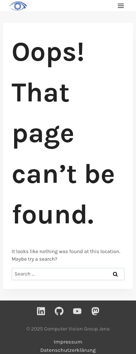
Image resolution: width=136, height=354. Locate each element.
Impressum (68, 341)
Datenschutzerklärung (68, 350)
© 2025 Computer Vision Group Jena (68, 329)
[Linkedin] (41, 311)
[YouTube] (77, 311)
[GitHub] (59, 311)
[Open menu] (120, 5)
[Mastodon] (95, 311)
